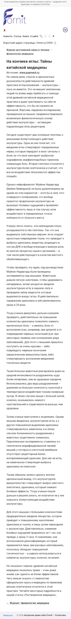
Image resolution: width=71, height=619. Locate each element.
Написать (8, 615)
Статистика (60, 615)
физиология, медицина (19, 53)
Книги (26, 36)
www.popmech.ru (29, 72)
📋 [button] (55, 43)
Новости (7, 36)
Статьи (17, 36)
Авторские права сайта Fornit (38, 615)
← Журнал (12, 603)
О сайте (34, 36)
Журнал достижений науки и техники (27, 49)
